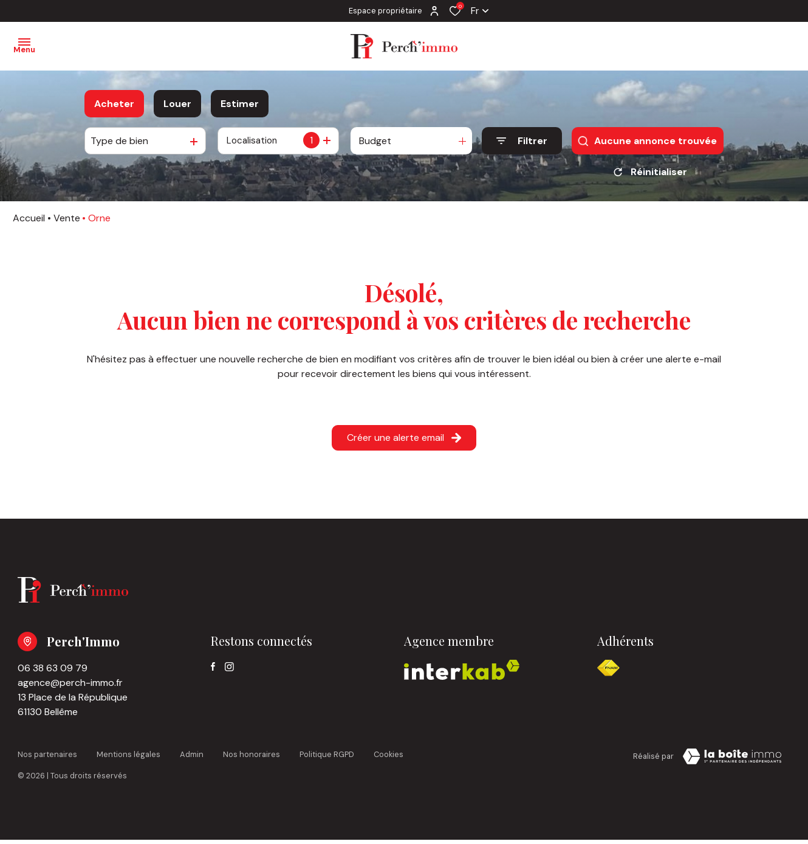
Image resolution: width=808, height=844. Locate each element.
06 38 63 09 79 (52, 672)
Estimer (240, 103)
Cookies (388, 758)
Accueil (29, 222)
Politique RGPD (327, 758)
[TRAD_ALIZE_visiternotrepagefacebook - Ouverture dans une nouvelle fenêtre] (213, 670)
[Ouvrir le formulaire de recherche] (522, 140)
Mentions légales (128, 758)
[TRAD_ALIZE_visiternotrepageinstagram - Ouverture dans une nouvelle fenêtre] (229, 671)
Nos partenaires (47, 758)
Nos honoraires (251, 758)
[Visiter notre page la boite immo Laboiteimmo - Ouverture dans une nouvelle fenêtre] (732, 761)
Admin (192, 758)
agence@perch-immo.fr (70, 686)
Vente (66, 222)
